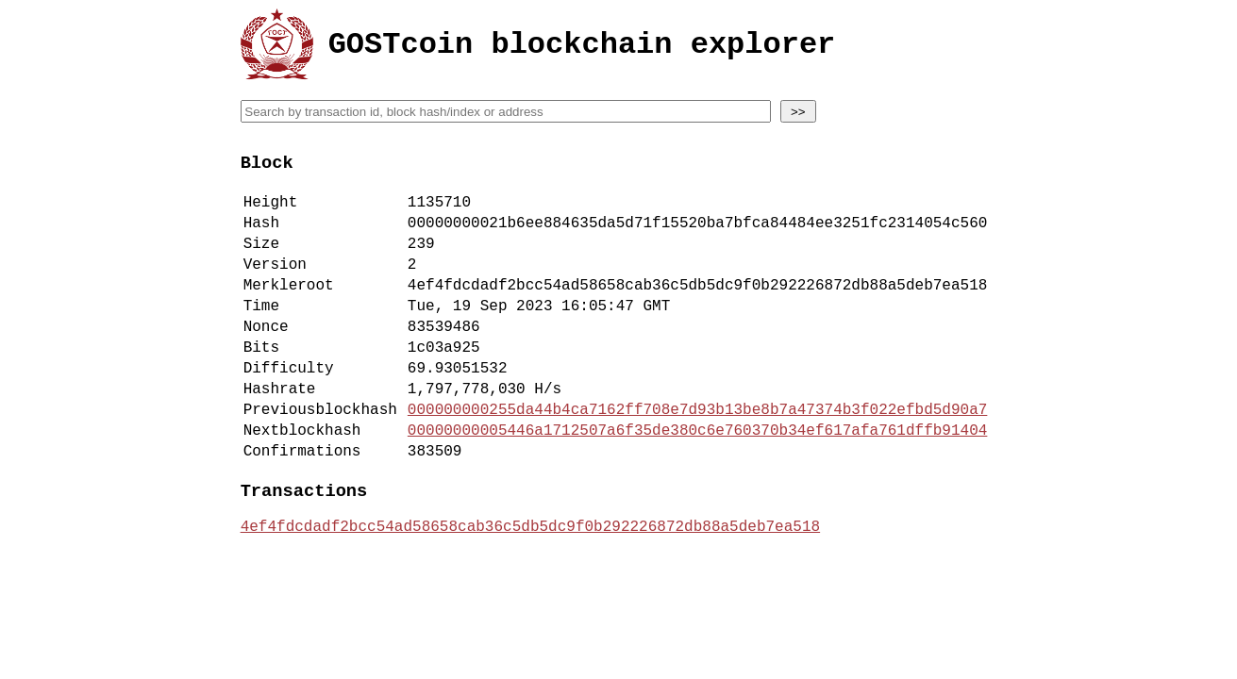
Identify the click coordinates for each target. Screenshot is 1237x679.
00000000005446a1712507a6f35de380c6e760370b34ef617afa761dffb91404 (697, 481)
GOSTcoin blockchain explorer (582, 47)
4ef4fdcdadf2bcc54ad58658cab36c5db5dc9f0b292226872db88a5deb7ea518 (530, 588)
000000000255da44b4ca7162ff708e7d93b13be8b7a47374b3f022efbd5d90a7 (697, 456)
